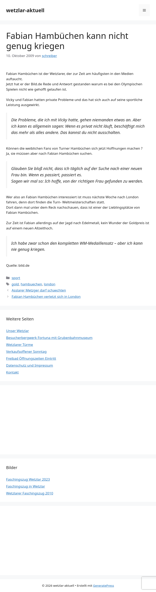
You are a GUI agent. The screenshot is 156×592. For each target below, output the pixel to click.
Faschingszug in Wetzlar (25, 486)
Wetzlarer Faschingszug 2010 (29, 493)
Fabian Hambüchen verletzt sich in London (46, 296)
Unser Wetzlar (17, 330)
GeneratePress (103, 585)
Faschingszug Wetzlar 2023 (28, 479)
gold (15, 284)
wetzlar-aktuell (25, 10)
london (49, 284)
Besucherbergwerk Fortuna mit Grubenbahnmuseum (49, 337)
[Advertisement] (78, 419)
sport (16, 277)
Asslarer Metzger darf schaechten (39, 290)
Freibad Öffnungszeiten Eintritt (31, 358)
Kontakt (12, 372)
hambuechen (31, 284)
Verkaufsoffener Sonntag (26, 351)
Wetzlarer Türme (19, 344)
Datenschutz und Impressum (29, 365)
